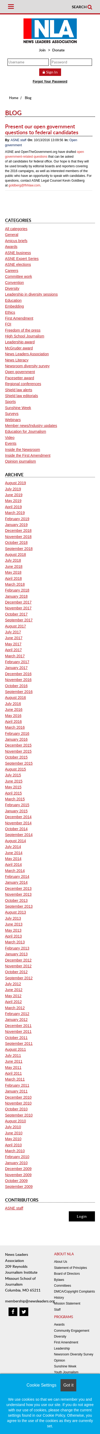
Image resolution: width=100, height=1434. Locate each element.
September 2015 (19, 763)
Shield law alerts (18, 390)
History (59, 1297)
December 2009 (18, 1169)
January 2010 (16, 1163)
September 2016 (19, 692)
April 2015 (13, 793)
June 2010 (13, 1133)
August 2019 (15, 483)
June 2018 (13, 566)
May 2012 (13, 996)
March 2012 (15, 1008)
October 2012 (16, 972)
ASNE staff (18, 140)
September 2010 (19, 1115)
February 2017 (17, 662)
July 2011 (13, 1055)
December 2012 (18, 960)
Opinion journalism (20, 461)
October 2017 (16, 614)
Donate (58, 49)
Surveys (12, 414)
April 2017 (13, 650)
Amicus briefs (16, 241)
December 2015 (18, 745)
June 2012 (13, 990)
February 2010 (17, 1157)
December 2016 (18, 674)
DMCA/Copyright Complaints (74, 1291)
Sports (10, 402)
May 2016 (13, 716)
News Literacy (17, 360)
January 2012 (16, 1019)
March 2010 (15, 1151)
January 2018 (16, 596)
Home (13, 97)
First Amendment (19, 318)
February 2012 (17, 1014)
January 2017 (16, 668)
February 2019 (17, 519)
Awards (11, 247)
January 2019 (16, 525)
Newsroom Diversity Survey (73, 1354)
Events (11, 443)
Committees (62, 1286)
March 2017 (15, 656)
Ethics (10, 312)
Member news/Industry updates (31, 425)
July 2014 (13, 847)
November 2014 (18, 823)
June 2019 (13, 495)
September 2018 (19, 549)
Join (42, 49)
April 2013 (13, 936)
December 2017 (18, 602)
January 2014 (16, 882)
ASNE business (18, 253)
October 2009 (16, 1181)
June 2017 (13, 638)
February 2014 (17, 876)
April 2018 (13, 578)
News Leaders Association (27, 354)
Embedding (14, 306)
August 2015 (15, 769)
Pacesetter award (19, 378)
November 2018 (18, 537)
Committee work (18, 276)
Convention (14, 282)
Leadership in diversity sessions (31, 294)
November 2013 (18, 894)
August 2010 (15, 1121)
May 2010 (13, 1139)
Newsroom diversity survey (27, 366)
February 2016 (17, 733)
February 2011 (17, 1085)
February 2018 (17, 590)
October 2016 (16, 686)
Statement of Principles (70, 1268)
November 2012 (18, 966)
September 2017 (19, 620)
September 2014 (19, 835)
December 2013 (18, 888)
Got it (68, 1385)
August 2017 (15, 626)
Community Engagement (71, 1331)
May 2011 (13, 1067)
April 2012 (13, 1002)
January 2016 (16, 739)
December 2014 (18, 817)
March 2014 (15, 871)
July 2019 (13, 489)
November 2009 (18, 1175)
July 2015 (13, 775)
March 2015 (15, 799)
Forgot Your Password (50, 81)
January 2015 (16, 811)
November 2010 (18, 1103)
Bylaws (59, 1280)
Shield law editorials (21, 396)
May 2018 (13, 572)
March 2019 (15, 513)
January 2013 (16, 954)
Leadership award (20, 342)
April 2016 (13, 721)
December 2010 (18, 1097)
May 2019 (13, 501)
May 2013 (13, 930)
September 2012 (19, 978)
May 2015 (13, 787)
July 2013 (13, 918)
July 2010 (13, 1127)
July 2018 (13, 560)
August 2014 (15, 841)
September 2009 (19, 1186)
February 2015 (17, 805)
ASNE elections (18, 264)
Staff (57, 1309)
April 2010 (13, 1145)
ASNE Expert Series (22, 258)
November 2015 (18, 751)
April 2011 (13, 1073)
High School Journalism (24, 336)
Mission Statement (67, 1303)
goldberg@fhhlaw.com (24, 185)
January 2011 (16, 1091)
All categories (16, 229)
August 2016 (15, 697)
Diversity (12, 288)
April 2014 (13, 864)
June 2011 (13, 1061)
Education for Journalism (25, 431)
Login (82, 1216)
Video (10, 437)
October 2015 (16, 757)
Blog (28, 97)
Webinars (13, 420)
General (11, 235)
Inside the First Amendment (27, 455)
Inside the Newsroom (22, 449)
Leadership (62, 1348)
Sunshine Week (18, 408)
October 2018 (16, 542)
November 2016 (18, 680)
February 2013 (17, 948)
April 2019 (13, 507)
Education (13, 300)
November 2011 (18, 1031)
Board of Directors (67, 1274)
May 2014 (13, 859)
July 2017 (13, 632)
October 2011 (16, 1038)
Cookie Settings (41, 1385)
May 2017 (13, 644)
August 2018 (15, 554)
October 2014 (16, 829)
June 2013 (13, 924)
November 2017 (18, 608)
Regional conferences (23, 384)
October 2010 (16, 1109)
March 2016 (15, 727)
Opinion (59, 1360)
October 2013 (16, 900)
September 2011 (19, 1043)
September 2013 (19, 906)
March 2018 (15, 584)
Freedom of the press (23, 330)
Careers (11, 270)
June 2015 (13, 781)
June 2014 (13, 853)
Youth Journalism (66, 1372)
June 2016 (13, 709)
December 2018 (18, 530)
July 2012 (13, 984)
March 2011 (15, 1079)
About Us (60, 1262)
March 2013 (15, 942)
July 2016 (13, 704)
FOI (8, 324)
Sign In (52, 72)
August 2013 (15, 912)
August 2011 (15, 1049)
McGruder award (19, 348)
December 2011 (18, 1026)
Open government (20, 372)
